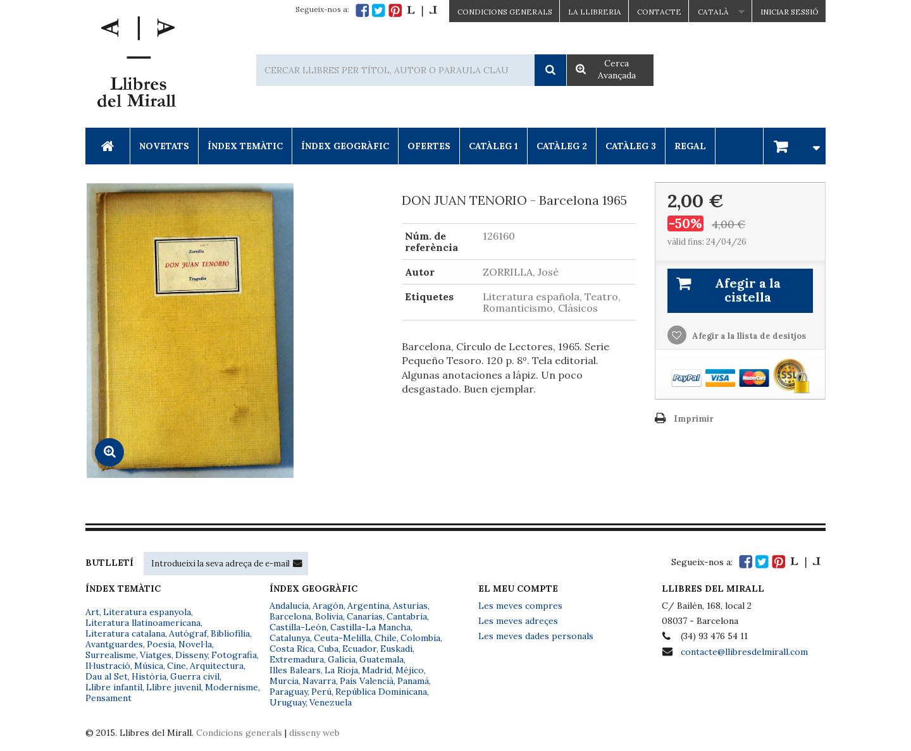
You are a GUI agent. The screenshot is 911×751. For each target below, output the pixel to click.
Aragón (328, 605)
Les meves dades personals (535, 636)
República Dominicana (381, 691)
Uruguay (288, 702)
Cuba (328, 648)
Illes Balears (295, 670)
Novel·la (195, 644)
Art (92, 612)
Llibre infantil (113, 687)
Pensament (108, 698)
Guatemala (381, 659)
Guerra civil (195, 676)
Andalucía (289, 605)
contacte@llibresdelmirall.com (744, 651)
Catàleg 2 (561, 146)
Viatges (155, 655)
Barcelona (290, 616)
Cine (176, 665)
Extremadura (297, 659)
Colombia (420, 638)
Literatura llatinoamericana (143, 622)
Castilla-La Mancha (370, 627)
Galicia (342, 659)
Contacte (659, 11)
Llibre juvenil (173, 687)
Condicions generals (239, 732)
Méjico (409, 670)
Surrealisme (110, 655)
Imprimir (694, 418)
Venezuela (330, 702)
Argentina (368, 605)
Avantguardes (114, 644)
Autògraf (188, 633)
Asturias (410, 605)
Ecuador (359, 648)
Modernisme (231, 687)
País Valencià (367, 681)
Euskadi (396, 648)
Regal (690, 146)
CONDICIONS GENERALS (504, 11)
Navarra (319, 681)
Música (148, 665)
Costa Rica (292, 648)
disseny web (314, 732)
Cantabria (407, 616)
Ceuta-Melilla (342, 638)
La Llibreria (594, 11)
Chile (386, 638)
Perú (321, 691)
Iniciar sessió (789, 11)
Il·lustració (107, 665)
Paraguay (288, 691)
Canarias (365, 616)
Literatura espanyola (147, 612)
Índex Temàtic (245, 146)
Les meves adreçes (518, 620)
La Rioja (341, 670)
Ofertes (428, 146)
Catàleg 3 (630, 146)
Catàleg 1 (493, 146)
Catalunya (290, 638)
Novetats (164, 146)
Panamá (413, 681)
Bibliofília (230, 633)
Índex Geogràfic (345, 146)
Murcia (284, 681)
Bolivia (329, 616)
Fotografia (234, 655)
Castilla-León (298, 627)
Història (149, 676)
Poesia (161, 644)
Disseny (191, 655)
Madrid (377, 670)
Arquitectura (217, 665)
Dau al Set (106, 676)
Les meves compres (520, 605)
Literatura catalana (125, 633)
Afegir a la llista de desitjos (748, 336)
